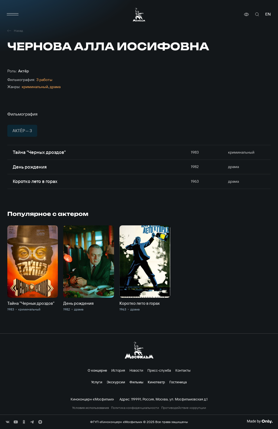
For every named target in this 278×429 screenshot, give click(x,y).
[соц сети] (7, 422)
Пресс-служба (159, 370)
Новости (136, 370)
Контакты (183, 370)
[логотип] (139, 14)
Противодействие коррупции (183, 408)
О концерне (97, 370)
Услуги (96, 382)
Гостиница (178, 382)
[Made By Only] (260, 421)
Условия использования (90, 408)
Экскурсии (116, 382)
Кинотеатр (156, 382)
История (118, 370)
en (268, 14)
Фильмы (136, 382)
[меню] (12, 14)
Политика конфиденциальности (135, 408)
